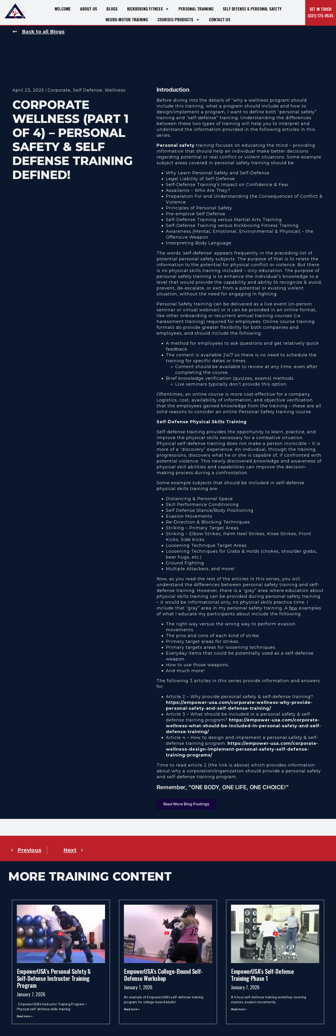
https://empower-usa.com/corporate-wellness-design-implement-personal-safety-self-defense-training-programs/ (242, 749)
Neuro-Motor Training (127, 19)
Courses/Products (179, 19)
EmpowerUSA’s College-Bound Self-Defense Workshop (163, 974)
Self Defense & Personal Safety (252, 9)
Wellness (115, 90)
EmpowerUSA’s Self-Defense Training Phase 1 (262, 974)
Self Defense (87, 90)
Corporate (59, 90)
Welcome (63, 9)
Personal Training (196, 9)
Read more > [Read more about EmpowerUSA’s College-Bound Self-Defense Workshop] (132, 1009)
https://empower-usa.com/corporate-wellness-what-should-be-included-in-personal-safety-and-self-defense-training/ (243, 725)
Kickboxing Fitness (148, 9)
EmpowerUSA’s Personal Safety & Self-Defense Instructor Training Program (54, 978)
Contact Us (219, 19)
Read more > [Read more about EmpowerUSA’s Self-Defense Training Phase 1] (239, 1009)
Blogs (112, 9)
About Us (88, 9)
